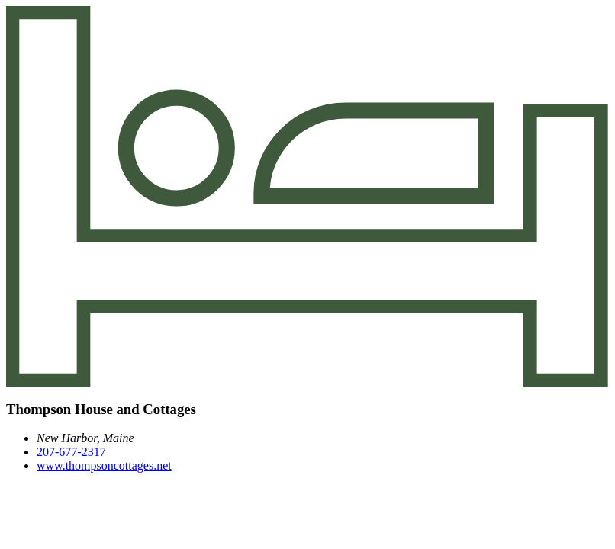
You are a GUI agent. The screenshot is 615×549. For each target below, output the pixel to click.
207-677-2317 (71, 451)
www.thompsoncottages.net (104, 465)
